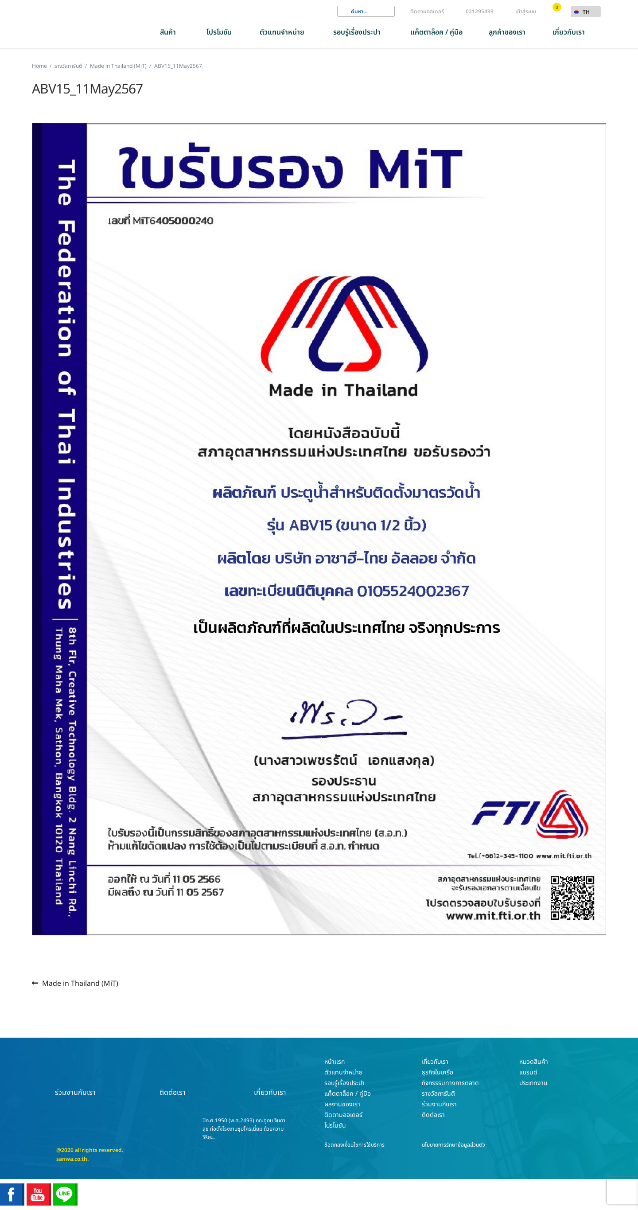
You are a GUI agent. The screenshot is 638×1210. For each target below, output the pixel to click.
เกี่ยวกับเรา (568, 32)
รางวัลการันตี (68, 66)
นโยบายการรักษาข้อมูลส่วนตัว (453, 1145)
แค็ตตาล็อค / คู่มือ (436, 32)
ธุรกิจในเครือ (437, 1072)
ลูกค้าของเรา (507, 32)
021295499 (480, 12)
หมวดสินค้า (533, 1061)
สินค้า (168, 32)
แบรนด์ (528, 1072)
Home (39, 66)
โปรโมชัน (219, 32)
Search (343, 11)
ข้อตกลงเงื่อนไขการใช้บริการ (354, 1145)
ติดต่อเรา (173, 1077)
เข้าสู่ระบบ (525, 12)
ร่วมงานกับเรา (75, 1077)
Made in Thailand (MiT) (118, 66)
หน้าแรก (334, 1061)
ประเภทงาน (533, 1083)
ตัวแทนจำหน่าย (282, 32)
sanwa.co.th (71, 1159)
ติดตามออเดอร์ (427, 12)
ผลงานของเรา (342, 1104)
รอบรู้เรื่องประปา (357, 32)
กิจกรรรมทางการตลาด (450, 1083)
